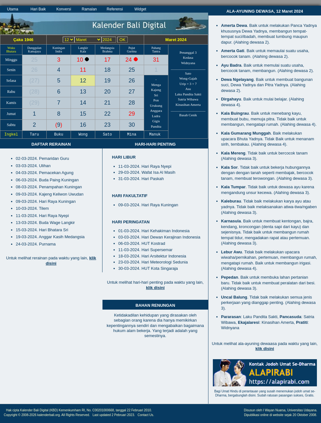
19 (107, 80)
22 (107, 114)
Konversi (63, 9)
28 (34, 91)
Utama (12, 9)
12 (83, 80)
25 (34, 60)
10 (81, 60)
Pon (156, 100)
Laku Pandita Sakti (188, 94)
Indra (58, 51)
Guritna (132, 51)
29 (34, 103)
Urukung (156, 105)
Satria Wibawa (188, 99)
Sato (188, 73)
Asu (188, 89)
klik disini (155, 287)
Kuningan (58, 48)
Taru (34, 134)
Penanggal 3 (187, 52)
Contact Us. (145, 415)
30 (132, 125)
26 (34, 70)
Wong (83, 134)
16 (83, 125)
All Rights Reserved (75, 415)
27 (34, 80)
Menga (156, 85)
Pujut (131, 48)
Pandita (156, 126)
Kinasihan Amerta (188, 104)
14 (83, 103)
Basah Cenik (188, 115)
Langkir (83, 48)
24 (129, 60)
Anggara (156, 110)
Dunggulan (34, 48)
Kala (83, 51)
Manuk (156, 134)
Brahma (107, 51)
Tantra (156, 51)
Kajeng (156, 90)
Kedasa (188, 57)
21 (107, 103)
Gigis (156, 121)
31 (156, 60)
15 (83, 114)
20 (107, 91)
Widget (140, 9)
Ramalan (89, 9)
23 (107, 125)
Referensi (115, 9)
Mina (132, 134)
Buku (59, 134)
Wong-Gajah (188, 78)
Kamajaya (34, 51)
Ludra (156, 116)
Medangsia (107, 48)
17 (107, 60)
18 (107, 70)
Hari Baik (38, 9)
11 (83, 70)
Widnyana (188, 63)
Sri (156, 95)
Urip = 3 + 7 (188, 84)
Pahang (155, 48)
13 (83, 91)
